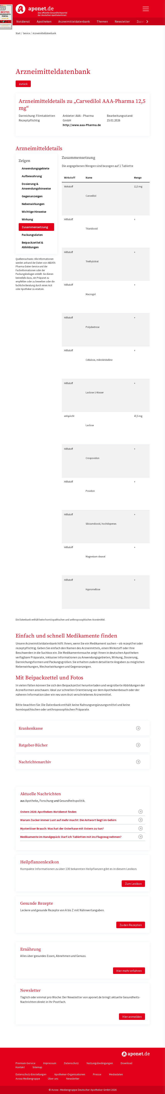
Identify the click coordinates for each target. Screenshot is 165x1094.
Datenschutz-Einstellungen (31, 1074)
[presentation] (147, 21)
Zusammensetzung (35, 227)
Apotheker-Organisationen (69, 1074)
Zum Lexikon (133, 884)
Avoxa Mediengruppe (28, 1078)
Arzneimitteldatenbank (74, 21)
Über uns (53, 1078)
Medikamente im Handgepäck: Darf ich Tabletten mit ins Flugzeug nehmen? (70, 837)
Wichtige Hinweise (34, 211)
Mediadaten (116, 1074)
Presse (97, 1074)
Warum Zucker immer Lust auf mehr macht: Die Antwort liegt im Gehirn (68, 820)
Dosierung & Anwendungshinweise (36, 186)
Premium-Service (25, 1063)
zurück (23, 84)
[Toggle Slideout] (146, 9)
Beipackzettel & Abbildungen (32, 244)
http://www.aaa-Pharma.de (82, 125)
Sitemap (37, 1067)
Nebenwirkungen (33, 204)
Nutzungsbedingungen (100, 1063)
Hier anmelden (132, 1017)
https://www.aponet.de (136, 1054)
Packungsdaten (32, 235)
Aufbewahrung (32, 176)
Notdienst (23, 21)
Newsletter (122, 21)
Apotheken (44, 21)
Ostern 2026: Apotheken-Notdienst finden (48, 812)
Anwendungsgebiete (35, 168)
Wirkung (27, 219)
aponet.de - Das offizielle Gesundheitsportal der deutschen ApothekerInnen (41, 10)
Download (126, 1063)
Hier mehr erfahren (129, 971)
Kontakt (20, 1067)
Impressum (49, 1063)
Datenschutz (71, 1063)
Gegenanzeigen (32, 196)
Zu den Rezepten (131, 925)
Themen (102, 21)
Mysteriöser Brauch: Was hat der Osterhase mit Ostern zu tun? (62, 828)
